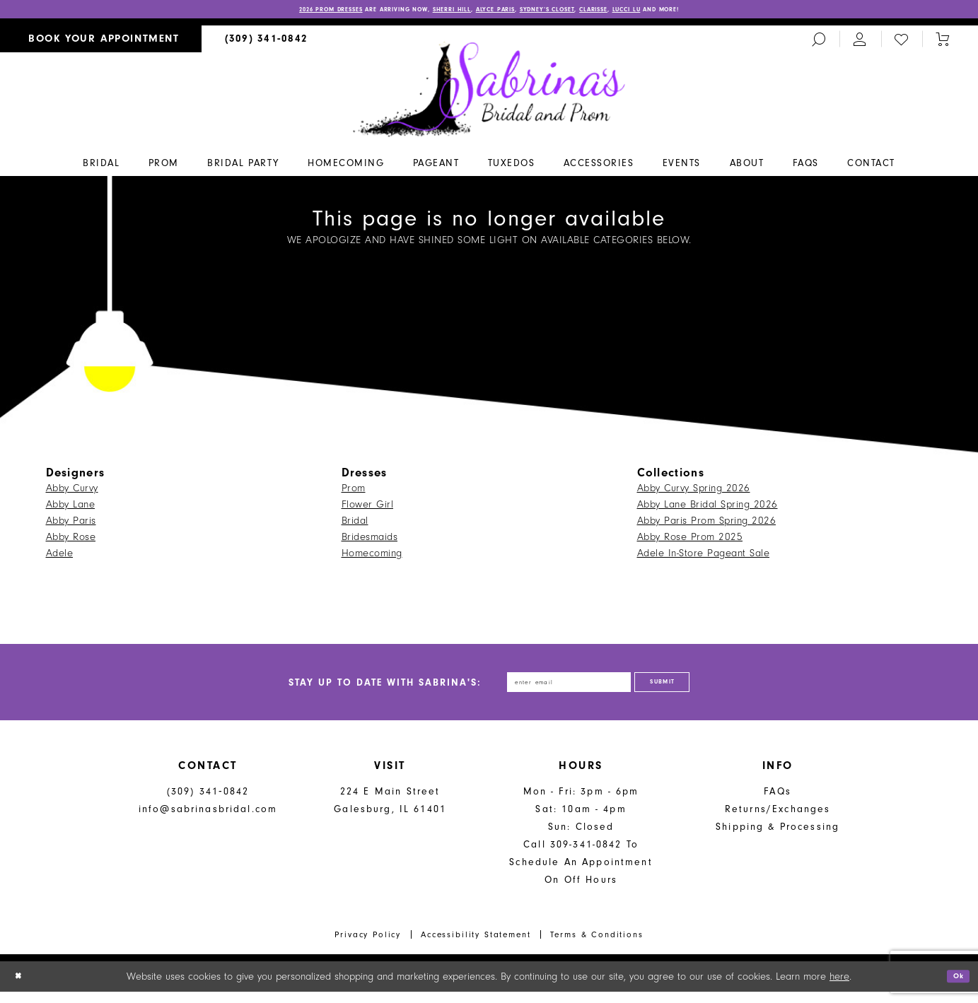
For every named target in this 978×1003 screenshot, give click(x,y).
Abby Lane (70, 507)
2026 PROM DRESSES (261, 11)
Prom (354, 491)
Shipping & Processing (777, 838)
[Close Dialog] (21, 987)
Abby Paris (71, 523)
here (839, 988)
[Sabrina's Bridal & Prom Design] (489, 91)
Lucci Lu (687, 11)
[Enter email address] (556, 689)
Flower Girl (368, 507)
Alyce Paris (496, 11)
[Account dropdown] (859, 42)
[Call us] (266, 42)
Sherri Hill (433, 11)
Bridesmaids (370, 540)
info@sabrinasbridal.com (208, 820)
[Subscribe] (689, 689)
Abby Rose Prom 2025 (690, 540)
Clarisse (639, 11)
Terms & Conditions (596, 946)
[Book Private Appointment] (101, 42)
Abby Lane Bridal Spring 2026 (707, 507)
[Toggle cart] (942, 42)
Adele (60, 556)
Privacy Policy (367, 946)
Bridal (355, 523)
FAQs (777, 803)
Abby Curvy (72, 491)
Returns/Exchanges (778, 820)
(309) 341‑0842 (208, 803)
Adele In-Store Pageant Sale (703, 556)
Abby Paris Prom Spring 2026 (706, 523)
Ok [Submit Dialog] (954, 988)
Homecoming (372, 556)
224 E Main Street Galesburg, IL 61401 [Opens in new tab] (390, 811)
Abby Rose (71, 540)
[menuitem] (101, 42)
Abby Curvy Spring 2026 (693, 491)
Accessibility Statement (476, 946)
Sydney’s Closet (571, 11)
